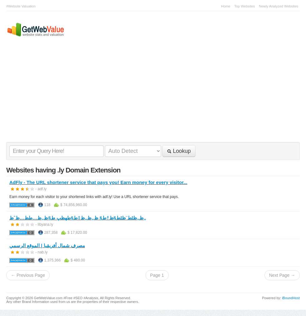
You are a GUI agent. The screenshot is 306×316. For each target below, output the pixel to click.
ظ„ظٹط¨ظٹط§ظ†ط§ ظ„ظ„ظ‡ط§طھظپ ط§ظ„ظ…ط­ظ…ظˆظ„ (77, 217)
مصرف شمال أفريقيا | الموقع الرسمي (47, 245)
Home (225, 6)
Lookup (179, 151)
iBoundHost (291, 298)
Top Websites (244, 6)
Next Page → (282, 275)
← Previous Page (28, 275)
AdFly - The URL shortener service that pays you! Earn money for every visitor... (98, 182)
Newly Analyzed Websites (278, 6)
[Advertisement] (150, 95)
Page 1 (157, 275)
